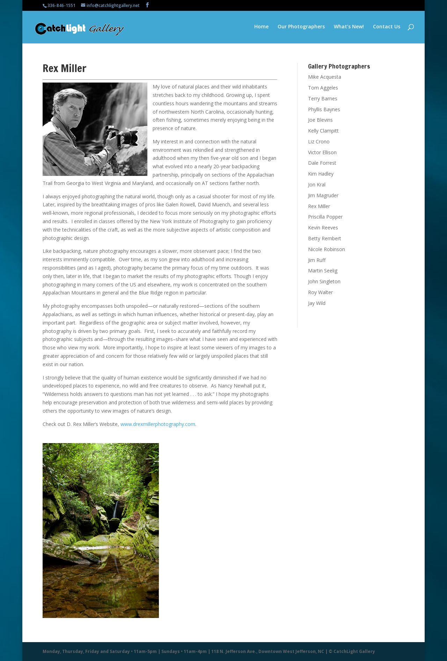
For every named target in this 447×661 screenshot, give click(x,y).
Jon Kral (316, 184)
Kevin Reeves (323, 227)
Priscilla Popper (325, 216)
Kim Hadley (321, 173)
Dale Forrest (322, 162)
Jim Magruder (323, 195)
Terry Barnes (322, 98)
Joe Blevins (320, 119)
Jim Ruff (316, 260)
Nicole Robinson (326, 249)
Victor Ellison (322, 152)
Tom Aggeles (323, 87)
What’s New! (349, 27)
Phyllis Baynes (324, 109)
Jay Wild (316, 303)
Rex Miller (319, 206)
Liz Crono (319, 141)
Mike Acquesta (324, 76)
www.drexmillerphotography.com (157, 424)
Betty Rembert (324, 238)
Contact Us (386, 27)
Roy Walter (320, 292)
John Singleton (324, 281)
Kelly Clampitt (323, 130)
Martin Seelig (322, 270)
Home (261, 27)
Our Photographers (301, 27)
